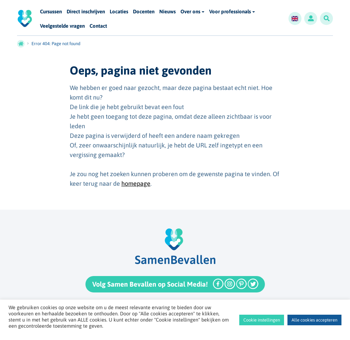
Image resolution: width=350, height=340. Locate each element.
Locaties (119, 11)
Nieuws (167, 11)
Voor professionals (230, 11)
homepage (135, 183)
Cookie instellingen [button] (261, 320)
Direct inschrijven (86, 11)
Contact (98, 26)
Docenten (143, 11)
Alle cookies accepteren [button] (314, 320)
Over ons (190, 11)
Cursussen (51, 11)
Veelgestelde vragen (62, 26)
